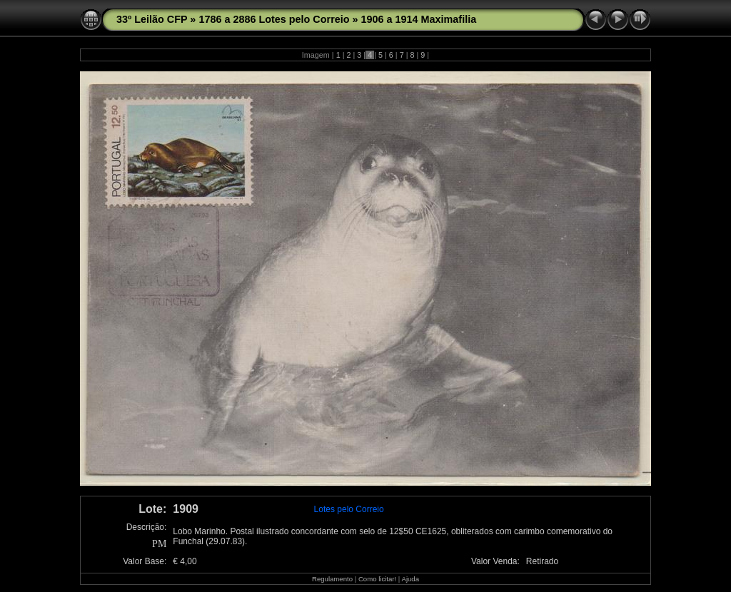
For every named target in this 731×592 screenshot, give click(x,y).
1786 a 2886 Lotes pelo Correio (273, 19)
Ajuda (410, 579)
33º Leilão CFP (151, 19)
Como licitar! (377, 579)
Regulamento (332, 579)
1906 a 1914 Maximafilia (419, 19)
